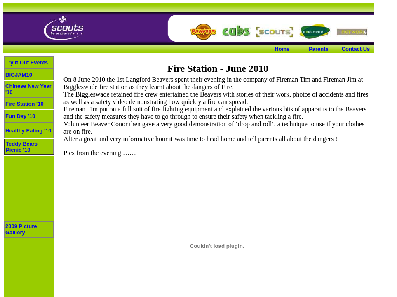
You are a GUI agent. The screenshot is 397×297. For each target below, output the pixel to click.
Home (282, 49)
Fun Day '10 (20, 116)
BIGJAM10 (18, 75)
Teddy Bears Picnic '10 (22, 147)
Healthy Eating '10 (28, 130)
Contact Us (356, 49)
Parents (319, 49)
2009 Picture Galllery (21, 229)
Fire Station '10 (24, 104)
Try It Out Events (26, 62)
